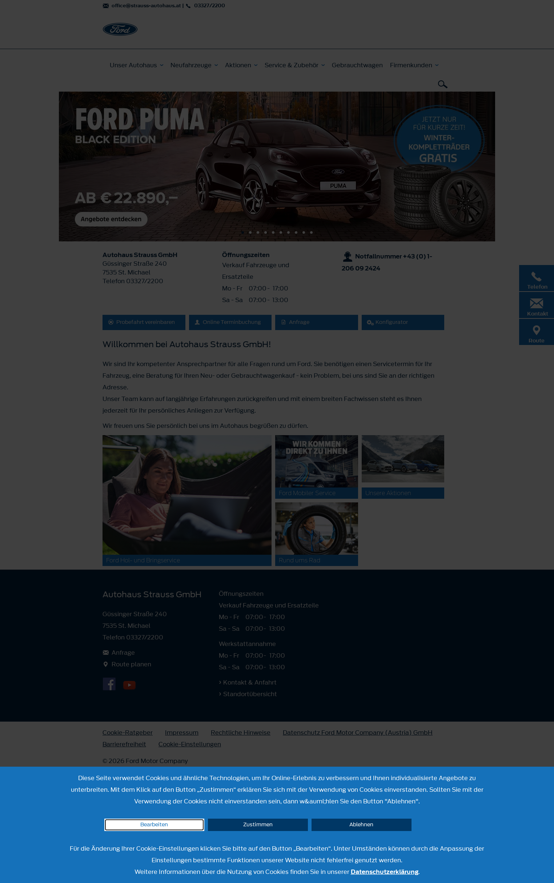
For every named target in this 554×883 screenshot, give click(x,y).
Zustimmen (258, 824)
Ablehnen (361, 824)
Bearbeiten (154, 824)
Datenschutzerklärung (384, 871)
